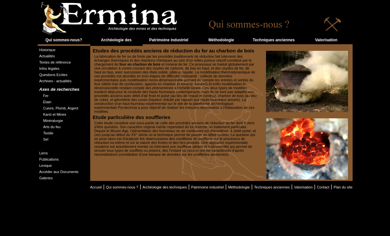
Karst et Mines (54, 114)
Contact (323, 187)
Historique (47, 50)
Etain (47, 102)
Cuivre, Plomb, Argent (60, 108)
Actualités (47, 56)
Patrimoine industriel (168, 40)
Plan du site (343, 187)
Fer (46, 96)
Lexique (45, 165)
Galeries (46, 178)
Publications (49, 159)
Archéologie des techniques (116, 44)
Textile (48, 133)
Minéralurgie (53, 121)
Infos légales (49, 68)
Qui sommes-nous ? (122, 187)
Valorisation (326, 40)
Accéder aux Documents (59, 172)
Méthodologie (221, 40)
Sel (46, 139)
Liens (43, 153)
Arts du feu (52, 127)
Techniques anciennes (274, 40)
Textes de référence (55, 62)
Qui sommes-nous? (63, 40)
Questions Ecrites (53, 75)
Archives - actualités (55, 81)
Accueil (96, 187)
